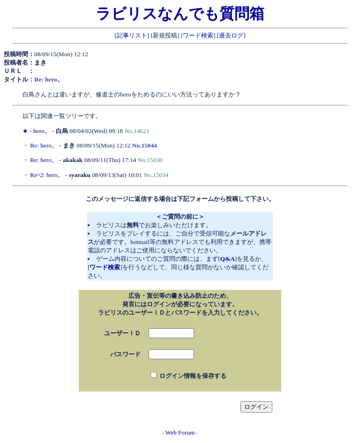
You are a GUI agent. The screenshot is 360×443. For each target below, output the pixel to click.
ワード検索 (198, 35)
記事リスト (132, 35)
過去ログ (231, 35)
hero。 (42, 130)
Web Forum (180, 432)
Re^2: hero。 (46, 174)
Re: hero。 (44, 145)
